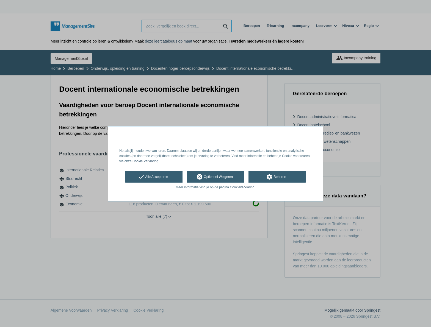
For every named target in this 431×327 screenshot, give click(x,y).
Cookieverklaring (242, 187)
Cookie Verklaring (145, 161)
